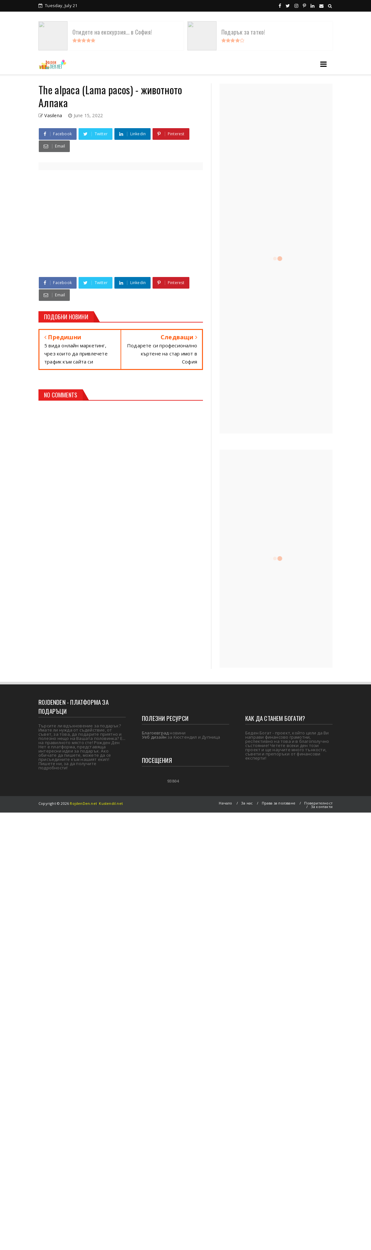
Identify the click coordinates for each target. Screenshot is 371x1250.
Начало (225, 803)
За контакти (322, 806)
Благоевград (155, 733)
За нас (247, 803)
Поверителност (318, 803)
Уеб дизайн (154, 737)
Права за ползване (278, 803)
